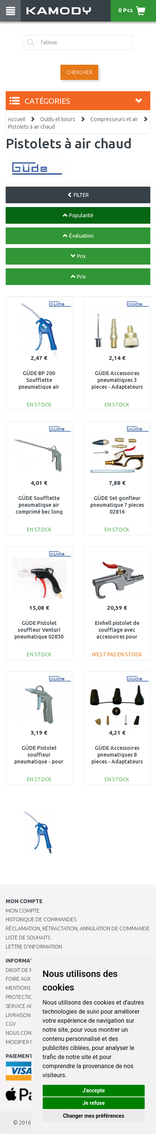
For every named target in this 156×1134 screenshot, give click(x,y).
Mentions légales (29, 988)
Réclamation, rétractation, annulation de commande (78, 928)
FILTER (78, 195)
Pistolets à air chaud (31, 127)
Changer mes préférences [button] (93, 1116)
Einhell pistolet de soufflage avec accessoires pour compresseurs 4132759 (117, 637)
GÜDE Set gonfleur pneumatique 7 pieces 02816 (117, 505)
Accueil (16, 119)
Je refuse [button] (93, 1103)
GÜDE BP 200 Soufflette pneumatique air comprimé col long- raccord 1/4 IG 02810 (39, 387)
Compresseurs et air (114, 119)
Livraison (18, 1015)
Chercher (79, 72)
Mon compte (23, 911)
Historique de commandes (41, 919)
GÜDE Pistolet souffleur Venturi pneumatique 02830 (38, 630)
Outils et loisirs (57, 119)
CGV (11, 1024)
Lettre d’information (34, 947)
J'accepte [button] (93, 1090)
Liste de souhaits (28, 938)
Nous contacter (27, 1033)
